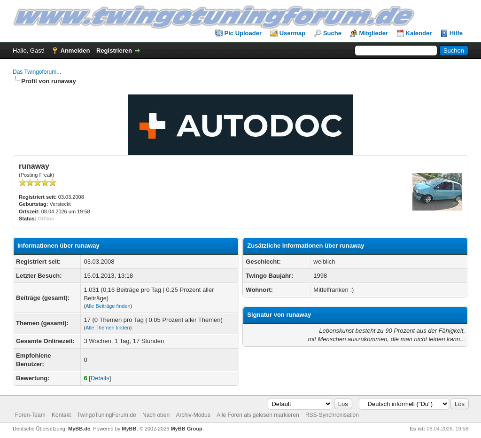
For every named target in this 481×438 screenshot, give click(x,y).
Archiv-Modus (193, 415)
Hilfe (456, 33)
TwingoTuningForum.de (106, 415)
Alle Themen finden (107, 327)
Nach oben (156, 415)
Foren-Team (30, 415)
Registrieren (114, 50)
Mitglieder (373, 33)
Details (100, 378)
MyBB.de (79, 428)
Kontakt (61, 415)
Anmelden (75, 50)
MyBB (129, 428)
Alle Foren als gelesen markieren (258, 415)
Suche (332, 33)
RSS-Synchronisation (332, 415)
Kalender (419, 33)
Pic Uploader (243, 33)
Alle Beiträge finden (107, 306)
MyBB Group (186, 428)
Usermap (292, 33)
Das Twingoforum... (37, 72)
